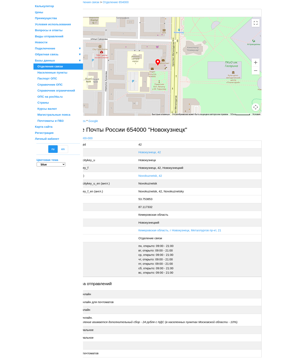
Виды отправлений (49, 36)
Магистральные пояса (52, 114)
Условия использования (53, 24)
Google (125, 121)
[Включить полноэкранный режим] (256, 23)
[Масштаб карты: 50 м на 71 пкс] (240, 114)
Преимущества (46, 18)
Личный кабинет (47, 138)
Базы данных (45, 60)
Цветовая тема (47, 160)
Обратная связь (58, 54)
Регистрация (44, 132)
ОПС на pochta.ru (49, 96)
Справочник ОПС (49, 84)
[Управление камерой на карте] (256, 93)
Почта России (95, 121)
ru (52, 149)
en (63, 149)
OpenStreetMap (102, 117)
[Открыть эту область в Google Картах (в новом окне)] (93, 113)
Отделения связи (49, 66)
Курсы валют (46, 108)
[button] (173, 62)
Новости (41, 42)
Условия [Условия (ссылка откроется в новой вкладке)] (256, 114)
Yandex (113, 121)
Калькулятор (44, 6)
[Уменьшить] (256, 71)
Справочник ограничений (55, 90)
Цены (39, 12)
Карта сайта (43, 126)
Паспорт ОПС (46, 78)
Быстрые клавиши (161, 114)
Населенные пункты (51, 72)
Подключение (58, 48)
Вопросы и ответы (49, 30)
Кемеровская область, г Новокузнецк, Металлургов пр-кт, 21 (199, 230)
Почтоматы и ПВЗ (49, 120)
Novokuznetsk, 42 (169, 175)
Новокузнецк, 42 (169, 152)
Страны (42, 102)
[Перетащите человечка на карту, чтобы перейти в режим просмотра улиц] (256, 107)
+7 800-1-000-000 (113, 138)
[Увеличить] (256, 62)
